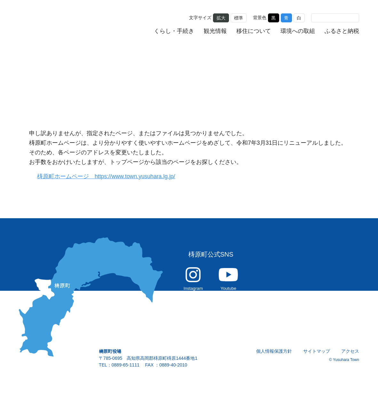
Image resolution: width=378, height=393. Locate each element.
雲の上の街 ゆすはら (62, 23)
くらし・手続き (174, 31)
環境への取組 (297, 31)
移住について (254, 31)
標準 (238, 17)
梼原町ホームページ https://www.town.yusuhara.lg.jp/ (110, 177)
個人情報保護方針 (274, 354)
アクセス (350, 354)
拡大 (221, 17)
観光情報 (215, 31)
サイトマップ (316, 354)
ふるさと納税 (342, 31)
